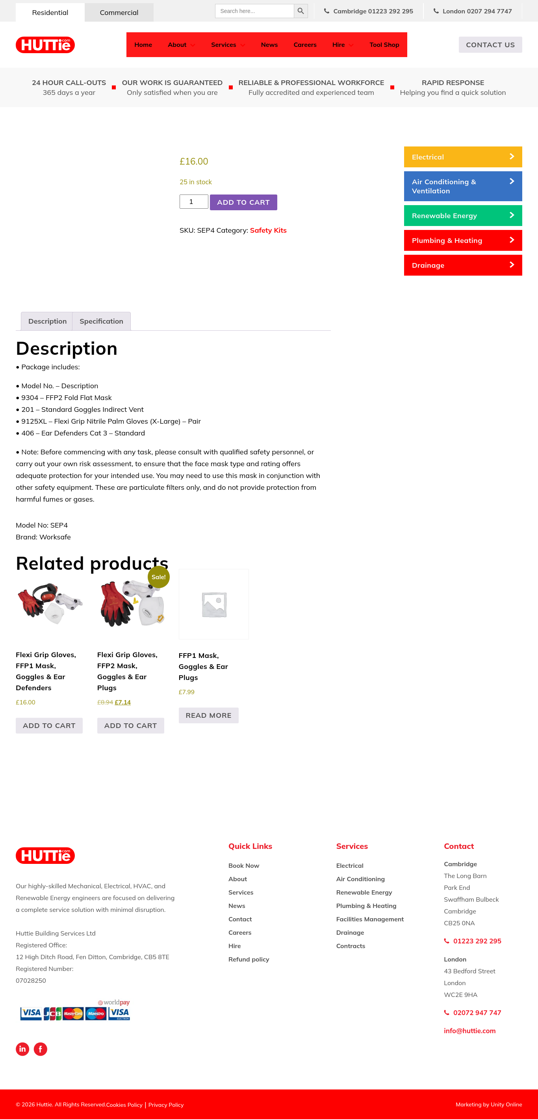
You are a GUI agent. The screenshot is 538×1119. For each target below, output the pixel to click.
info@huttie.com (469, 1030)
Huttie (45, 44)
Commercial (119, 12)
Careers (305, 44)
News (269, 44)
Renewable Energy (444, 215)
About (177, 44)
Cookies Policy (124, 1104)
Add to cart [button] (49, 725)
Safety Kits (268, 230)
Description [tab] (47, 321)
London (477, 11)
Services (223, 44)
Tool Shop (384, 44)
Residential (50, 12)
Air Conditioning (360, 879)
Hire (338, 44)
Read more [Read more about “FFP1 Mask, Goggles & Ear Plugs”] (209, 715)
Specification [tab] (101, 321)
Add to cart (243, 202)
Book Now (244, 865)
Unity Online (506, 1104)
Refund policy (248, 959)
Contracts (350, 946)
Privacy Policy (166, 1104)
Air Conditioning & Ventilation (444, 186)
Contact (240, 919)
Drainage (428, 265)
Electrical (428, 156)
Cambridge (373, 11)
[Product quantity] (194, 202)
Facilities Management (370, 919)
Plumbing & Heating (447, 240)
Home (143, 44)
